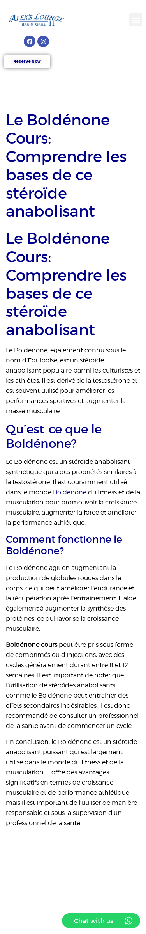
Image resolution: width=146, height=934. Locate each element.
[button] (135, 19)
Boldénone (69, 492)
